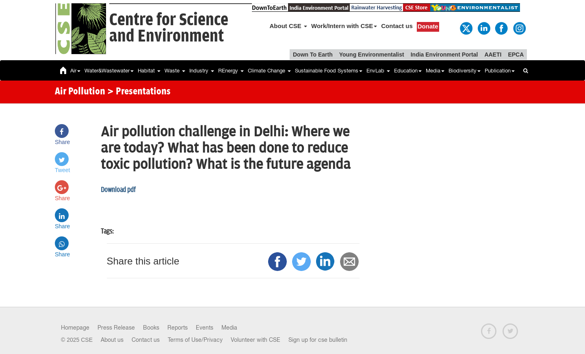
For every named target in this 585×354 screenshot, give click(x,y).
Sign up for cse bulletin (317, 340)
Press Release (116, 327)
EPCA (516, 54)
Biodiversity (464, 71)
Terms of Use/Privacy (195, 340)
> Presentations (139, 92)
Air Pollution (80, 92)
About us (112, 340)
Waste (175, 71)
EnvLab (378, 71)
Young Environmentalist (371, 54)
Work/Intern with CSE (344, 25)
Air (75, 71)
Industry (201, 71)
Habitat (149, 71)
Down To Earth (313, 54)
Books (151, 327)
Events (204, 327)
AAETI (492, 54)
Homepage (75, 327)
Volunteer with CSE (255, 340)
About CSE (289, 25)
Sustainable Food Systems (328, 71)
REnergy (231, 71)
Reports (177, 327)
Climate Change (269, 71)
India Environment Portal (444, 54)
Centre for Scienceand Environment (168, 28)
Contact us (397, 25)
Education (408, 71)
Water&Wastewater (109, 71)
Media (435, 71)
